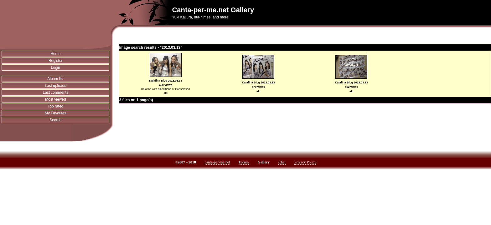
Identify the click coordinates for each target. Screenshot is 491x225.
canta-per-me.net (217, 162)
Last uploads (55, 85)
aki (165, 93)
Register (56, 60)
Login (55, 67)
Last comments (55, 92)
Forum (244, 162)
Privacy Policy (305, 162)
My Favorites (55, 113)
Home (55, 54)
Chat (282, 162)
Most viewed (55, 99)
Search (55, 120)
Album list (55, 79)
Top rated (55, 106)
